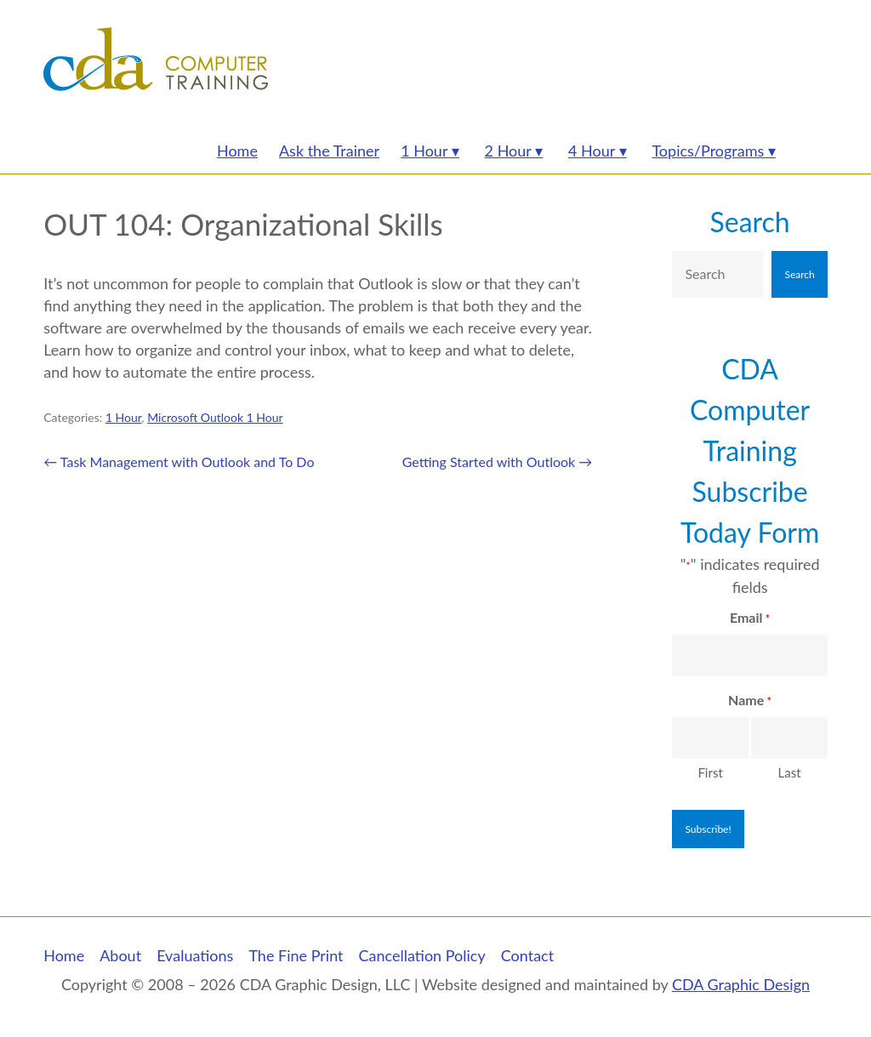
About (120, 955)
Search (750, 221)
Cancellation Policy (422, 955)
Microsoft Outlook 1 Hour (215, 417)
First (709, 772)
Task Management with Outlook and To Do (178, 461)
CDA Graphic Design (741, 984)
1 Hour (123, 417)
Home (63, 955)
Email (750, 618)
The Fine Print (295, 955)
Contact (527, 955)
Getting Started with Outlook (497, 461)
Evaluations (195, 955)
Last (789, 772)
